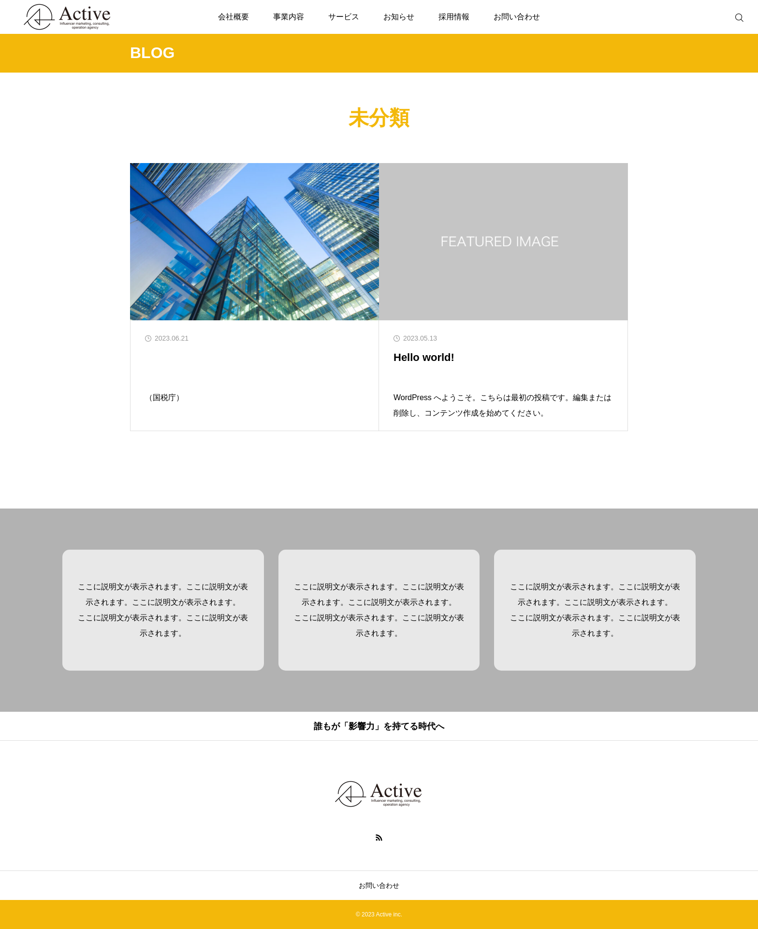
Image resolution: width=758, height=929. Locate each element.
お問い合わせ (517, 17)
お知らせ (398, 17)
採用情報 (453, 17)
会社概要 (233, 17)
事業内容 (288, 17)
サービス (343, 17)
